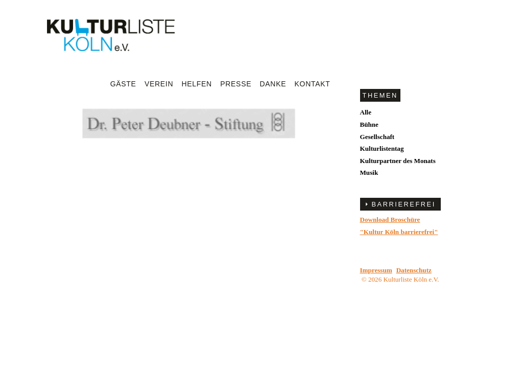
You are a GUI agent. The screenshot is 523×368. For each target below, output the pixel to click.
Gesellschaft (377, 137)
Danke (273, 84)
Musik (369, 172)
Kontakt (312, 84)
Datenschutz (414, 270)
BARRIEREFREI (404, 204)
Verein (159, 84)
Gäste (123, 84)
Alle (366, 112)
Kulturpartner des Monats (398, 161)
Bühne (369, 124)
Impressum (376, 270)
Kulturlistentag (382, 148)
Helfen (197, 84)
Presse (235, 84)
